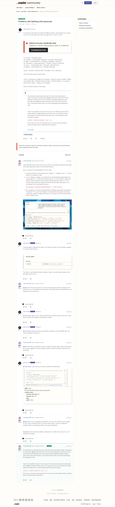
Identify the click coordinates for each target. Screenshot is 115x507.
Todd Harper (26, 161)
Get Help (20, 7)
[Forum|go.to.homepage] (28, 2)
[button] (88, 2)
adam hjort (26, 29)
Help (50, 500)
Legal (93, 504)
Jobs (73, 500)
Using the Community (85, 25)
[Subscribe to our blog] (26, 500)
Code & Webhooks (33, 11)
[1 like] (27, 236)
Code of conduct (83, 23)
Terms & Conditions (51, 493)
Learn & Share (30, 7)
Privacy (99, 504)
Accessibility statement (62, 493)
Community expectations (86, 28)
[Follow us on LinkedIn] (23, 500)
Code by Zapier (28, 134)
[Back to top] (112, 491)
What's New (41, 7)
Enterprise (79, 500)
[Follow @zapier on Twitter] (29, 500)
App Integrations (96, 500)
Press (68, 500)
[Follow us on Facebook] (20, 500)
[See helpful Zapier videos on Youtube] (32, 500)
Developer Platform (59, 500)
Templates (87, 500)
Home (18, 11)
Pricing (46, 500)
